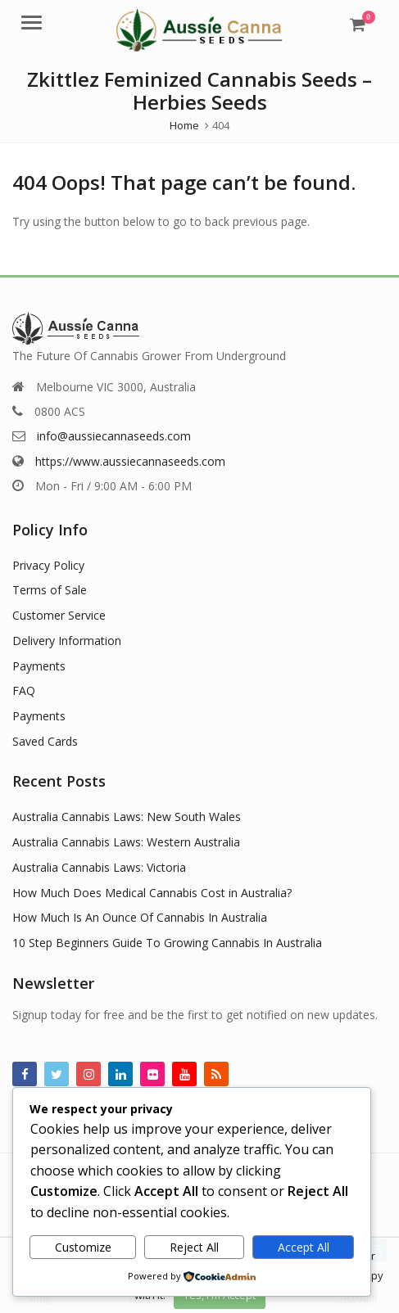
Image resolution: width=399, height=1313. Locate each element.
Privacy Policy (48, 565)
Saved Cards (45, 741)
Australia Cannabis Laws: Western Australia (126, 842)
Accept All (303, 1247)
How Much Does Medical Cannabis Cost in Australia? (152, 892)
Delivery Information (66, 640)
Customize (83, 1247)
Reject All (194, 1247)
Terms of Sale (49, 590)
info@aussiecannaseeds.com (114, 436)
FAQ (23, 690)
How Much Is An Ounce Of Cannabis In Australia (139, 917)
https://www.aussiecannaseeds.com (130, 461)
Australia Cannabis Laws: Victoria (99, 867)
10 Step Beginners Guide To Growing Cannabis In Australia (167, 942)
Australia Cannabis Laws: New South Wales (126, 816)
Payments (39, 666)
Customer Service (59, 615)
